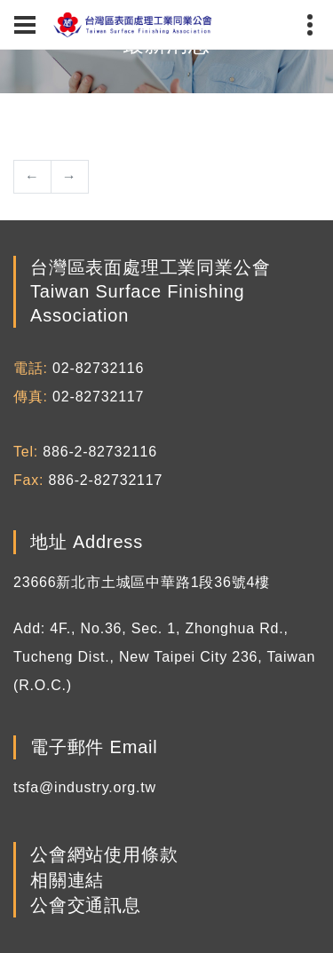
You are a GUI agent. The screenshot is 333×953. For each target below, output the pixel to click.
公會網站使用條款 (104, 855)
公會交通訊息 (85, 905)
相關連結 (67, 880)
